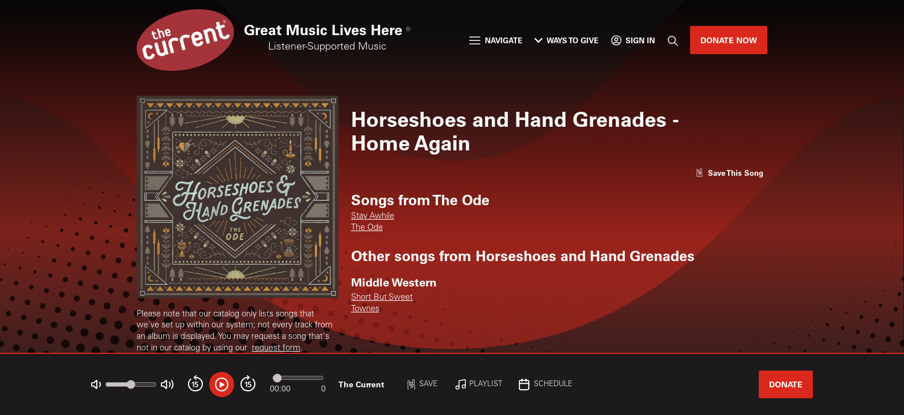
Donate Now (728, 40)
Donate (786, 384)
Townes (365, 309)
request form (276, 349)
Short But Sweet (382, 298)
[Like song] (729, 172)
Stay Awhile (372, 217)
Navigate (495, 40)
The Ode (367, 228)
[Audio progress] (298, 378)
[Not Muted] (96, 385)
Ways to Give (566, 40)
